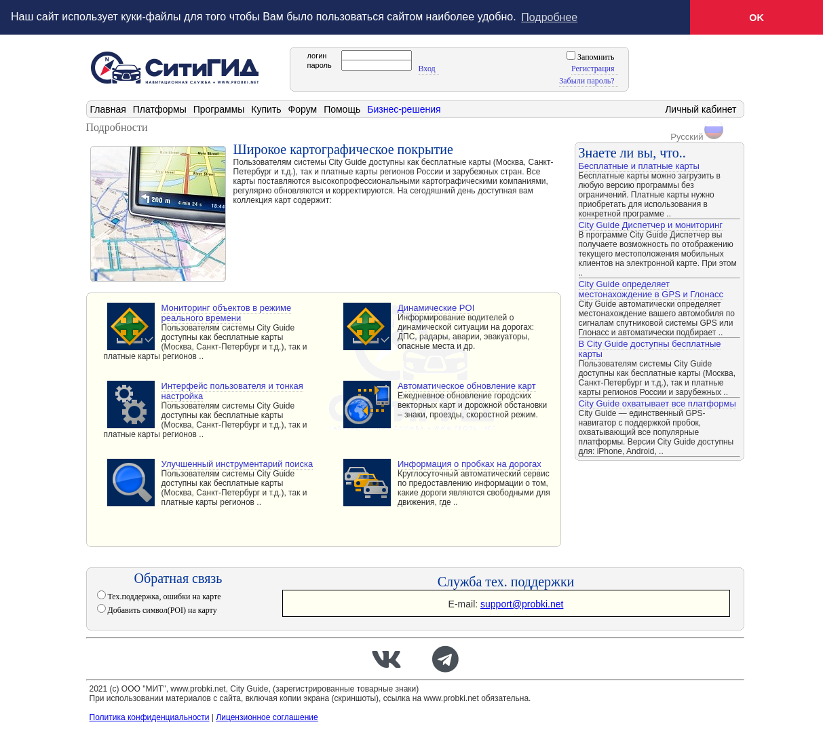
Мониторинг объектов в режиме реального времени (226, 312)
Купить (266, 108)
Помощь (342, 108)
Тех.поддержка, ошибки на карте (163, 596)
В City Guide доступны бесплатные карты (650, 348)
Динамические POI (436, 307)
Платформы (160, 108)
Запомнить (595, 56)
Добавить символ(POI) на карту (161, 609)
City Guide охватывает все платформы (657, 403)
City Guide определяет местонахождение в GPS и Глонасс (651, 288)
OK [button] (756, 17)
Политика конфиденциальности (150, 716)
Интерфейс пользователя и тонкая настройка (232, 390)
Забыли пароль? (586, 80)
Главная (108, 108)
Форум (303, 108)
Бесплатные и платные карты (639, 165)
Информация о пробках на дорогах (469, 463)
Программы (219, 108)
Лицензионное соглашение (267, 716)
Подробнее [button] (549, 17)
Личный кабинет (700, 108)
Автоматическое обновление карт (467, 385)
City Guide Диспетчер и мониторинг (651, 224)
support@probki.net (521, 603)
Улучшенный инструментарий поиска (237, 463)
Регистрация (593, 68)
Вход (427, 68)
